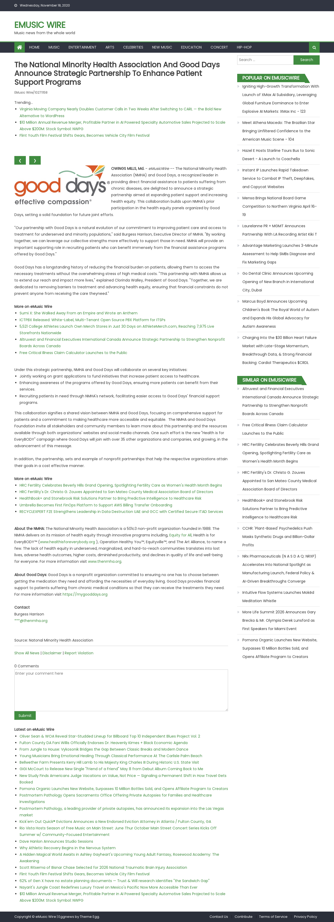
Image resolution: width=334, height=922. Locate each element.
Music (54, 47)
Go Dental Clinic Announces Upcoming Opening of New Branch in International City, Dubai (278, 282)
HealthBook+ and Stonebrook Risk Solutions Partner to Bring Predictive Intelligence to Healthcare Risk (110, 498)
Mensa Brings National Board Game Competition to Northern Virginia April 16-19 (279, 206)
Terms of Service (273, 916)
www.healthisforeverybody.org (67, 541)
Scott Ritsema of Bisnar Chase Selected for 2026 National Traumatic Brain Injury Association (103, 867)
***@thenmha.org (30, 620)
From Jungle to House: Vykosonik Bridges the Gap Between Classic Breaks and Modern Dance (104, 749)
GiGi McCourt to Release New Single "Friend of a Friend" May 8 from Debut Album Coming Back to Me (111, 768)
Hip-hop (244, 47)
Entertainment (83, 47)
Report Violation (79, 653)
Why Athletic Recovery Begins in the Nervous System (68, 848)
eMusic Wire (39, 25)
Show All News (26, 653)
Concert (219, 47)
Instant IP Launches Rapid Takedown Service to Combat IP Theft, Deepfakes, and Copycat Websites (278, 178)
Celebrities (133, 47)
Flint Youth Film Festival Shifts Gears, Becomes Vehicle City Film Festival (85, 135)
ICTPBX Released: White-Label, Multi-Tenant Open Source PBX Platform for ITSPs (92, 319)
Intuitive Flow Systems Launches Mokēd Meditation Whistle (278, 596)
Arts (109, 47)
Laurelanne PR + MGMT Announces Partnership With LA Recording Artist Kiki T (279, 230)
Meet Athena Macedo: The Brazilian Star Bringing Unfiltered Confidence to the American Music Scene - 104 (278, 131)
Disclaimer (52, 653)
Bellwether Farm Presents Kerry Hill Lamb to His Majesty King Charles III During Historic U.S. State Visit (109, 762)
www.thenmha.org (104, 561)
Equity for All (180, 535)
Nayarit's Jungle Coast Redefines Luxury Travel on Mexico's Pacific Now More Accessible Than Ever (109, 887)
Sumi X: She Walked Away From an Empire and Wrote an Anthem (79, 313)
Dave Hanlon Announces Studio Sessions (56, 841)
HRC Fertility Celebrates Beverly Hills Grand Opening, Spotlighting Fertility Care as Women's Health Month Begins (121, 485)
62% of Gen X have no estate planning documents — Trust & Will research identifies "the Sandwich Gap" (115, 880)
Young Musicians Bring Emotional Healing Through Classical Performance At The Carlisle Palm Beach (111, 755)
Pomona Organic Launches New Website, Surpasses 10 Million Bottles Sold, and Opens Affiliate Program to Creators (124, 788)
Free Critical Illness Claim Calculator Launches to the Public (73, 352)
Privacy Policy (305, 916)
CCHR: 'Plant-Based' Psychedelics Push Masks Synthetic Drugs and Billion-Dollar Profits (278, 537)
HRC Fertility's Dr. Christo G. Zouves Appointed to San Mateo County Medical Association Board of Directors (116, 491)
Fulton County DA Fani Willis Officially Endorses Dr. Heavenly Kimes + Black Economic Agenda (104, 742)
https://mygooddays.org (85, 594)
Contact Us (219, 916)
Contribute (244, 916)
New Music (162, 47)
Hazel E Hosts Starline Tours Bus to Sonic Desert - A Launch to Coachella (278, 154)
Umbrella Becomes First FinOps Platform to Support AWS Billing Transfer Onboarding (96, 505)
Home (34, 47)
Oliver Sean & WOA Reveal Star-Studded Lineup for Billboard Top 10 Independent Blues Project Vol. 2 (110, 736)
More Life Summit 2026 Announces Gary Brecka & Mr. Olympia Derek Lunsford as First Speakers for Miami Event (279, 620)
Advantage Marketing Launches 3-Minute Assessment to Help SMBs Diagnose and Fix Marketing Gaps (280, 254)
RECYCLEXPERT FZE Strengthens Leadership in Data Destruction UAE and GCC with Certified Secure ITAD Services (121, 511)
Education (191, 47)
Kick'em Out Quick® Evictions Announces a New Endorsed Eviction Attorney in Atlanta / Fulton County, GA (115, 821)
